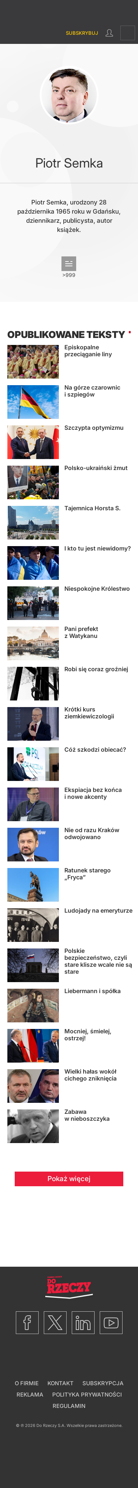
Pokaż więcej (69, 1179)
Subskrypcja (103, 1383)
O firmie (27, 1383)
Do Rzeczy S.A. (51, 1425)
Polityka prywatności (87, 1394)
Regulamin (69, 1405)
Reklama (30, 1394)
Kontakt (60, 1383)
